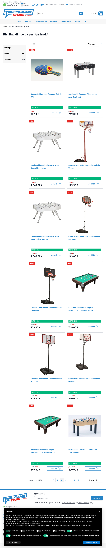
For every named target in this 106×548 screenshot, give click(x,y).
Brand (21, 2)
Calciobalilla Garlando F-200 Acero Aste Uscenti (82, 451)
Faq (17, 2)
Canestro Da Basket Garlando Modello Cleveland (46, 308)
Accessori (54, 21)
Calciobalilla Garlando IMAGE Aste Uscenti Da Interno (45, 166)
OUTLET (85, 21)
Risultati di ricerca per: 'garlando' (19, 26)
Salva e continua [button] (91, 542)
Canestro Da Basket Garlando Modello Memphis (84, 237)
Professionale (41, 21)
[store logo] (18, 13)
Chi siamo (6, 2)
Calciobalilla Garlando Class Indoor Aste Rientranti (82, 95)
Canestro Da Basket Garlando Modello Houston (46, 380)
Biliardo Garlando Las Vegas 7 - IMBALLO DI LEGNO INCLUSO (44, 451)
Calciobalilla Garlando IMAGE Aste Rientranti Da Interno (45, 237)
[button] (99, 511)
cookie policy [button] (20, 519)
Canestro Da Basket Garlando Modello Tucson (84, 166)
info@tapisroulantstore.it (75, 5)
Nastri (77, 21)
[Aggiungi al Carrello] (55, 113)
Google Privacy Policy (68, 503)
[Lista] (34, 44)
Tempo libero (66, 21)
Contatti (12, 2)
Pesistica (29, 21)
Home (5, 26)
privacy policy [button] (65, 515)
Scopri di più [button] (13, 542)
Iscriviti (97, 498)
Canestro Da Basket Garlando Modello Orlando (84, 380)
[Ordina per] (93, 44)
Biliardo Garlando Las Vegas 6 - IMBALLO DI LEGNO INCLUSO (81, 308)
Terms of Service (83, 503)
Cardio (19, 21)
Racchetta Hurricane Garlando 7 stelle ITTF (46, 95)
